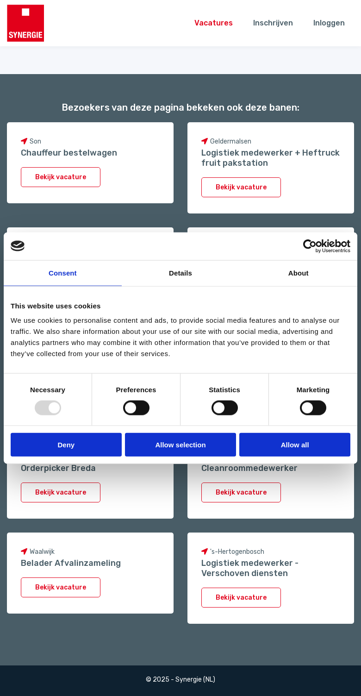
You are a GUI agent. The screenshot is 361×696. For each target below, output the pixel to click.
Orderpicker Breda (58, 468)
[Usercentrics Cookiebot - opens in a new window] (309, 246)
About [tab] (298, 272)
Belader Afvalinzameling (71, 563)
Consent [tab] (63, 272)
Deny (66, 445)
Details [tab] (180, 272)
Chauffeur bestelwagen (69, 153)
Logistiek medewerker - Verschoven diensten (250, 568)
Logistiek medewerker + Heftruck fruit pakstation (270, 158)
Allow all (295, 445)
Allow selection (180, 445)
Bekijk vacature (60, 177)
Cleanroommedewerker (249, 468)
